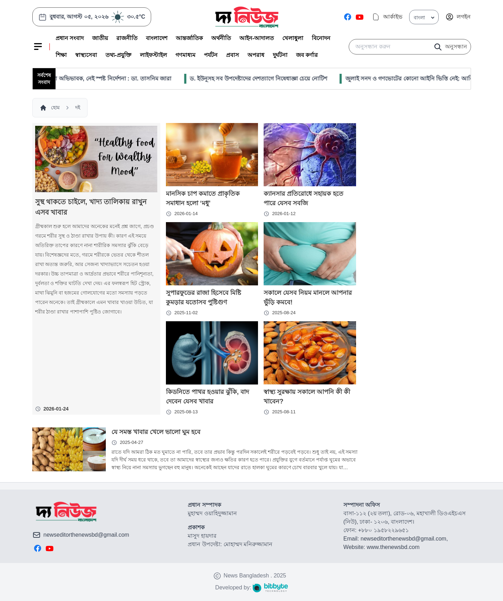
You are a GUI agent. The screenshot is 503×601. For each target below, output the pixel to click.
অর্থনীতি (221, 38)
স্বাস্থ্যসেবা (86, 55)
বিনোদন (321, 38)
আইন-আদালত (256, 38)
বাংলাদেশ (156, 38)
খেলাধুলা (292, 38)
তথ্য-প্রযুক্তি (118, 55)
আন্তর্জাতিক (189, 38)
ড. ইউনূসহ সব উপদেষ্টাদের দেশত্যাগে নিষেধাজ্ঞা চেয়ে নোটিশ (271, 79)
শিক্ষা (61, 55)
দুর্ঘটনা (280, 55)
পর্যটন (211, 55)
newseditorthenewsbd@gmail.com (86, 535)
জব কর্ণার (307, 55)
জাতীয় (100, 38)
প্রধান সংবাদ (70, 38)
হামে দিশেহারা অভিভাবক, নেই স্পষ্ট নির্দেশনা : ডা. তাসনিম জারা (111, 79)
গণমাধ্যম (185, 55)
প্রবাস (232, 55)
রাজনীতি (126, 38)
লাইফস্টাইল (153, 55)
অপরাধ (255, 55)
